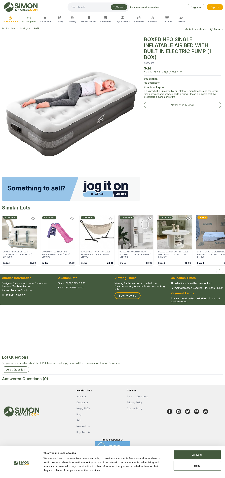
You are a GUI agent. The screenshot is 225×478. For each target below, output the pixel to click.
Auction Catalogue (21, 28)
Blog (78, 414)
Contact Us (82, 402)
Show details (174, 471)
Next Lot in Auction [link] (182, 105)
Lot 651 (35, 28)
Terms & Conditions (137, 396)
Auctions (6, 28)
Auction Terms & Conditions (17, 290)
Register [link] (196, 7)
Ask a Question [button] (15, 369)
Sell (78, 420)
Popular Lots (83, 432)
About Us (81, 396)
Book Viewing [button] (127, 295)
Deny (197, 453)
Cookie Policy (134, 408)
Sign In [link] (215, 7)
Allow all (197, 442)
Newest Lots (83, 426)
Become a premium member (155, 7)
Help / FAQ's (83, 408)
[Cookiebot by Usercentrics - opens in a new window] (21, 471)
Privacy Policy (134, 402)
